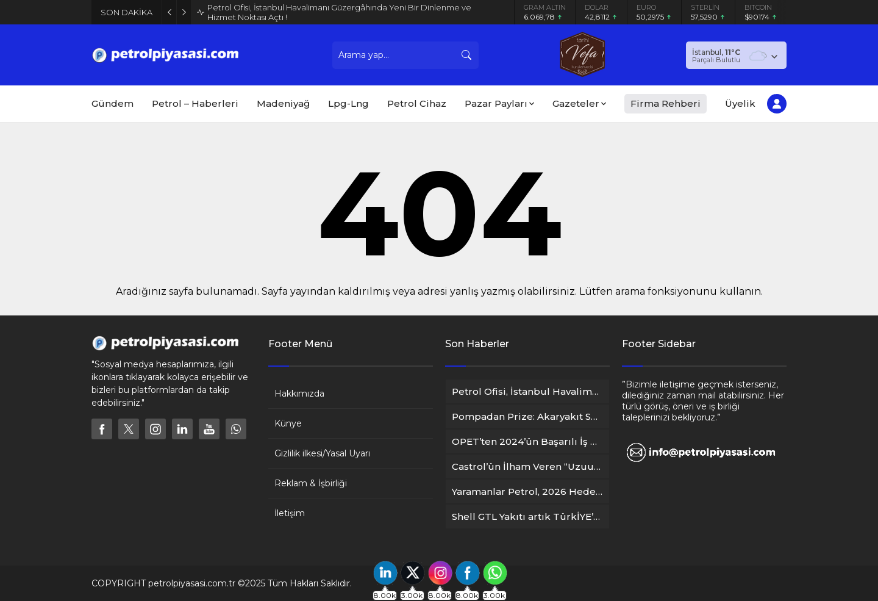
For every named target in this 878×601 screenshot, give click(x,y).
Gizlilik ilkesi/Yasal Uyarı (322, 453)
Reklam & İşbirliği (310, 483)
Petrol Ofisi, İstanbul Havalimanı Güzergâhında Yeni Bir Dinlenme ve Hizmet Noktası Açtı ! (339, 12)
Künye (288, 423)
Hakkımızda (299, 393)
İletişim (289, 513)
